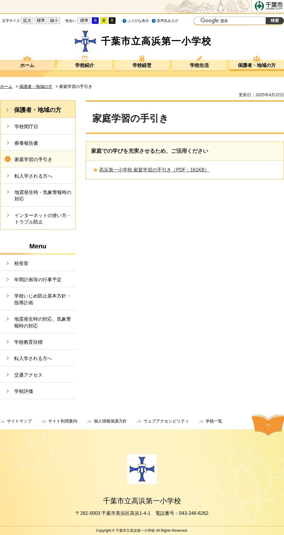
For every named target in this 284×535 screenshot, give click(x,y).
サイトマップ (19, 421)
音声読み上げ (167, 21)
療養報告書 (26, 143)
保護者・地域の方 (257, 65)
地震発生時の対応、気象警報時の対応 (42, 322)
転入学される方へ (33, 176)
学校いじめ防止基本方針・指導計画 (42, 299)
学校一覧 (214, 421)
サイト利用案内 (62, 421)
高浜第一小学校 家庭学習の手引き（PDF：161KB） (154, 169)
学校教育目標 (28, 342)
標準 (41, 20)
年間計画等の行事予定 (38, 279)
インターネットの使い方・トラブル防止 (42, 218)
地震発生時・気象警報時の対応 (42, 195)
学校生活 (199, 65)
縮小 (54, 20)
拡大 (27, 20)
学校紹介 (84, 65)
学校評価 (23, 391)
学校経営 (142, 65)
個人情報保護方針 (110, 421)
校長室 (21, 263)
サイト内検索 (199, 21)
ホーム (27, 65)
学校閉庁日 (26, 126)
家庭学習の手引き (33, 159)
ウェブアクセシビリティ (166, 421)
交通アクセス (28, 374)
